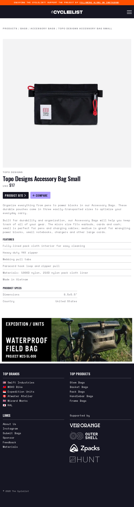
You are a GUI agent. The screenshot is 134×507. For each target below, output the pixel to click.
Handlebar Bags (81, 396)
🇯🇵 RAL (8, 405)
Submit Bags (12, 433)
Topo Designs (13, 172)
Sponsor (9, 438)
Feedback (9, 442)
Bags (24, 28)
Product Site (15, 195)
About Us (9, 424)
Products (10, 28)
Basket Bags (79, 387)
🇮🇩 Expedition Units (18, 391)
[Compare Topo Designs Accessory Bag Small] (40, 195)
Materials (10, 447)
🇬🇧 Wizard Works (15, 401)
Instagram (10, 428)
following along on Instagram (99, 2)
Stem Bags (77, 382)
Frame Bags (78, 401)
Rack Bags (77, 391)
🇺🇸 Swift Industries (18, 382)
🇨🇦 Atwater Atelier (18, 396)
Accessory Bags (43, 28)
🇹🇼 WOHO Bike (13, 387)
